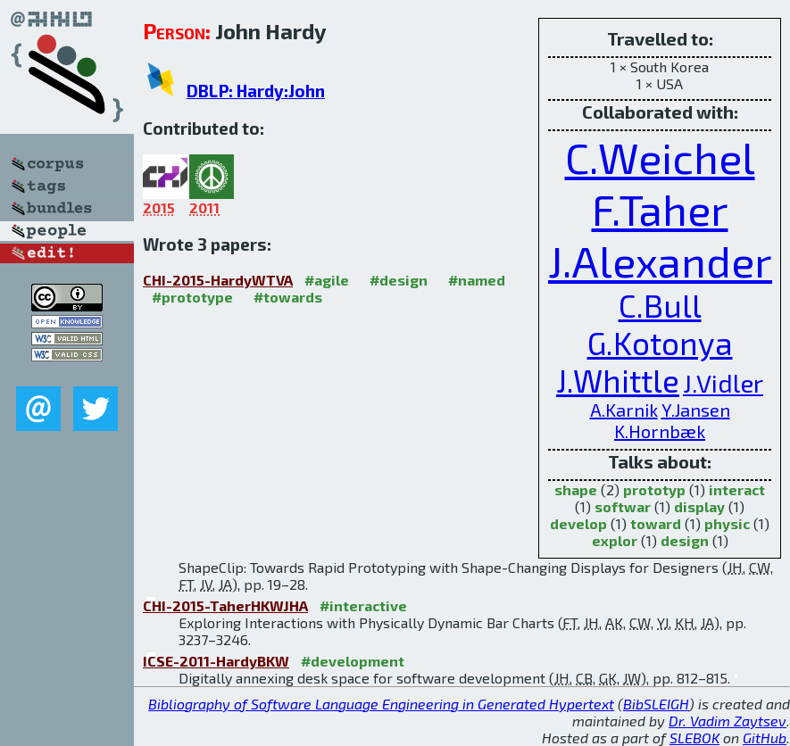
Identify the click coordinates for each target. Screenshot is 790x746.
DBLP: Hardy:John (256, 90)
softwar (623, 506)
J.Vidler (723, 383)
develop (578, 523)
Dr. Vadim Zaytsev (727, 720)
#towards (288, 296)
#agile (326, 279)
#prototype (192, 296)
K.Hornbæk (659, 431)
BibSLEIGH (656, 703)
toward (655, 523)
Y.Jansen (695, 409)
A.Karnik (624, 409)
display (699, 506)
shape (575, 489)
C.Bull (660, 305)
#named (476, 279)
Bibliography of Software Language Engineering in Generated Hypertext (381, 703)
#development (352, 660)
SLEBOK (694, 737)
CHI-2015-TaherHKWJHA (225, 605)
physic (727, 523)
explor (614, 540)
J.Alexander (660, 260)
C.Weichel (660, 157)
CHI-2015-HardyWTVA (218, 279)
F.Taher (660, 209)
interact (737, 489)
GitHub (764, 737)
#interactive (363, 605)
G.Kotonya (660, 342)
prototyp (654, 489)
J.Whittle (617, 380)
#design (399, 279)
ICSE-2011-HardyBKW (216, 660)
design (685, 540)
